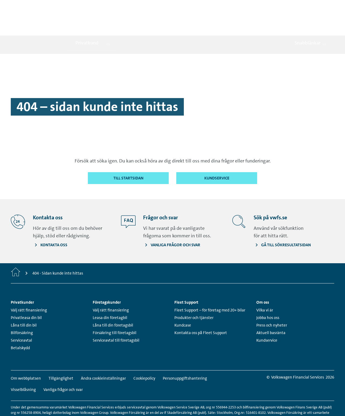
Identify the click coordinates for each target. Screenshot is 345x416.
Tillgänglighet (61, 354)
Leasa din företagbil (110, 294)
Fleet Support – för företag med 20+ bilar (209, 286)
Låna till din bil (24, 301)
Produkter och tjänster (193, 294)
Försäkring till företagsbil (114, 309)
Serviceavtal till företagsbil (116, 316)
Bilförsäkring (22, 309)
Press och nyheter (271, 301)
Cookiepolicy (144, 354)
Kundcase (182, 301)
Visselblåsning (23, 366)
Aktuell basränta (270, 309)
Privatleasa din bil (26, 294)
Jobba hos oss (267, 294)
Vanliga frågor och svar (63, 366)
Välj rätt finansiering (29, 286)
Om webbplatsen (26, 354)
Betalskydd (20, 324)
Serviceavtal (21, 316)
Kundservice (266, 316)
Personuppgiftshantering (185, 354)
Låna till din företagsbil (113, 301)
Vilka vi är (264, 286)
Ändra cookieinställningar (103, 354)
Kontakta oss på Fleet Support (200, 309)
